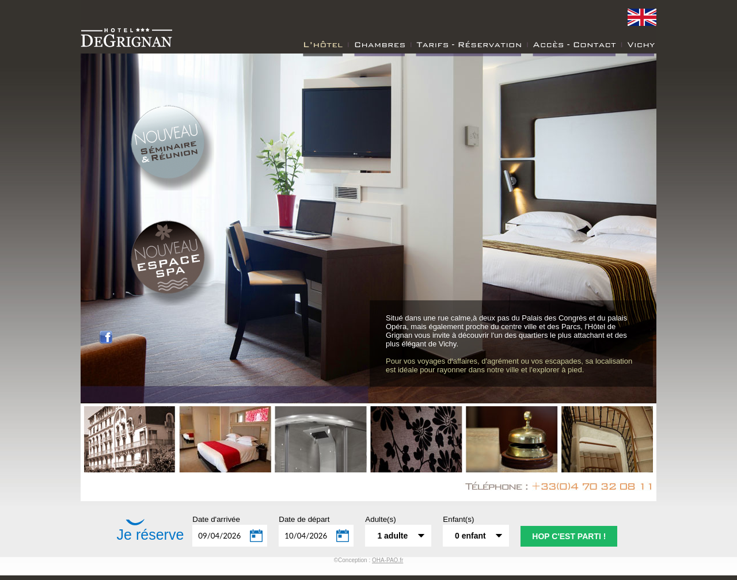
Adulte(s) (380, 519)
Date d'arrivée (216, 519)
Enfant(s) (458, 519)
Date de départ (304, 519)
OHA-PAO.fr (387, 560)
